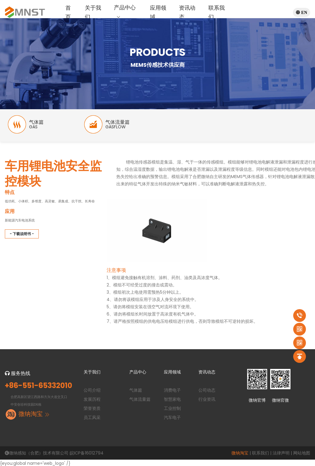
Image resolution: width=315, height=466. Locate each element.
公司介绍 (92, 390)
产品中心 (125, 12)
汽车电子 (172, 417)
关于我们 (93, 12)
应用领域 (158, 12)
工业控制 (172, 408)
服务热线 (17, 373)
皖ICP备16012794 (87, 453)
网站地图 (301, 453)
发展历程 (92, 399)
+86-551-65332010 (38, 385)
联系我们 (216, 12)
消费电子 (172, 390)
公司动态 (206, 390)
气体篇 (135, 390)
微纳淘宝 (239, 453)
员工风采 (92, 417)
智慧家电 (172, 399)
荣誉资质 (92, 408)
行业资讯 (206, 399)
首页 (68, 12)
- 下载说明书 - (22, 233)
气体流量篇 (140, 399)
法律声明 (281, 453)
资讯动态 (187, 12)
